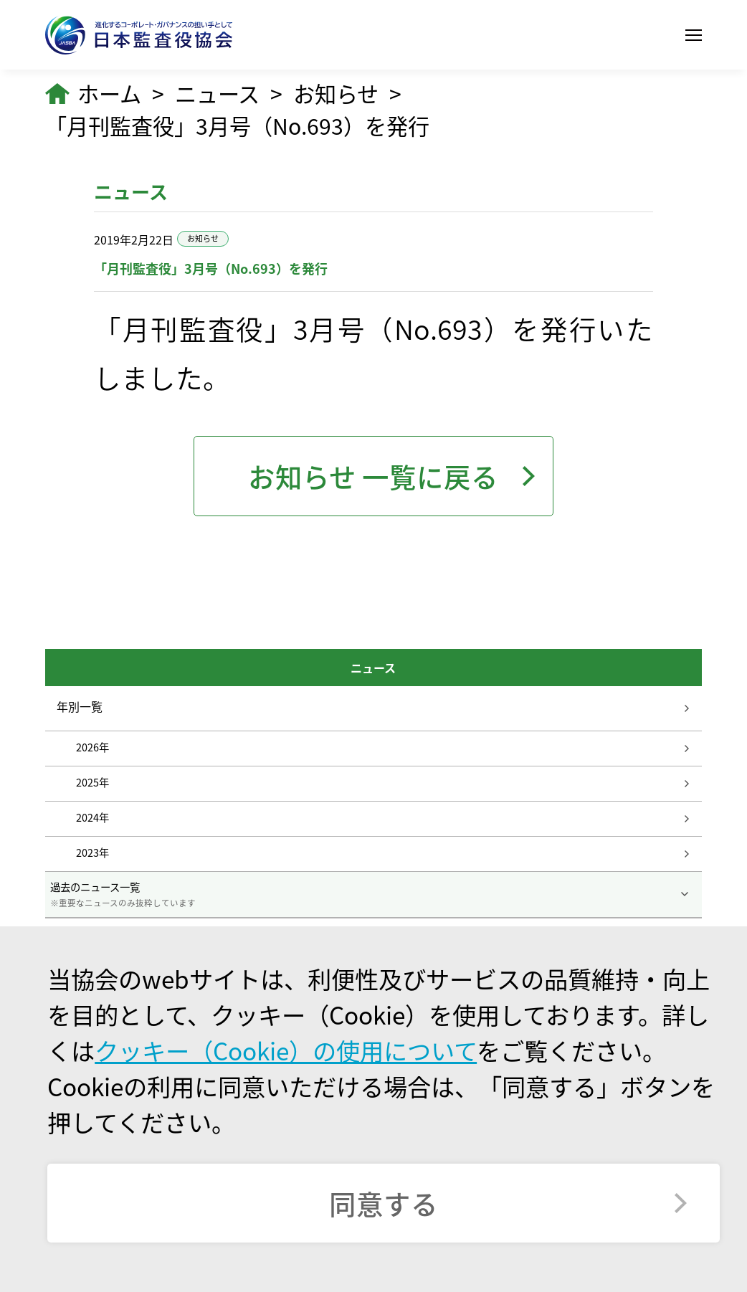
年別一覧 (80, 706)
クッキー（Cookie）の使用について (286, 1050)
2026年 (92, 747)
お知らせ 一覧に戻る (373, 476)
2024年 (92, 817)
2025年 (92, 782)
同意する (383, 1203)
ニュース (217, 93)
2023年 (92, 852)
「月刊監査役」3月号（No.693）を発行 (237, 126)
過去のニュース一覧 (374, 894)
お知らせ (336, 93)
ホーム (109, 93)
